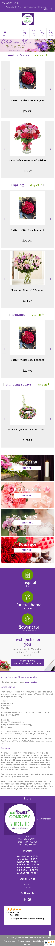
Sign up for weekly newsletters (27, 662)
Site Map (27, 944)
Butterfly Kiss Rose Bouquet (27, 100)
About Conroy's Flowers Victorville (19, 677)
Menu (5, 35)
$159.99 (27, 440)
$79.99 (27, 171)
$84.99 (27, 301)
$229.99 (27, 111)
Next (51, 89)
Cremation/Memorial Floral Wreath (27, 429)
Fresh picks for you (27, 646)
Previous (3, 89)
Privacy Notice (24, 941)
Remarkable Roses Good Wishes (27, 160)
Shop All (39, 55)
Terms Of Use (9, 941)
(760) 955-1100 (12, 3)
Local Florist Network (42, 941)
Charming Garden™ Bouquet (27, 290)
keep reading (31, 682)
